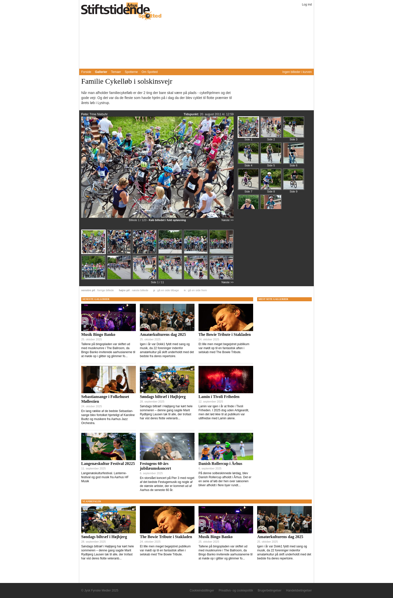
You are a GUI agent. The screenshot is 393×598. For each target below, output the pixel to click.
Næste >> (228, 220)
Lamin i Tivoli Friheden (219, 396)
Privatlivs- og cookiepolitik (236, 590)
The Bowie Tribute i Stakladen (225, 334)
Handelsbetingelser (299, 590)
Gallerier (101, 72)
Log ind (307, 4)
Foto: (85, 114)
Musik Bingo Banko (98, 334)
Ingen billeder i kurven (297, 72)
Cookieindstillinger (202, 590)
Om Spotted (150, 72)
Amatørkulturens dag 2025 (163, 334)
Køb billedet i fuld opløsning (167, 220)
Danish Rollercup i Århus (220, 463)
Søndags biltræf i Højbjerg (163, 396)
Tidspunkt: (192, 114)
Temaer (116, 72)
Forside (86, 72)
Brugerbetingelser (269, 590)
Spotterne (131, 72)
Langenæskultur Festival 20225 (108, 463)
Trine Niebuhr (98, 114)
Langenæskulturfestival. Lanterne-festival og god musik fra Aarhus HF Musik (105, 477)
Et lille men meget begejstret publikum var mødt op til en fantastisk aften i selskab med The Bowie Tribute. (224, 348)
